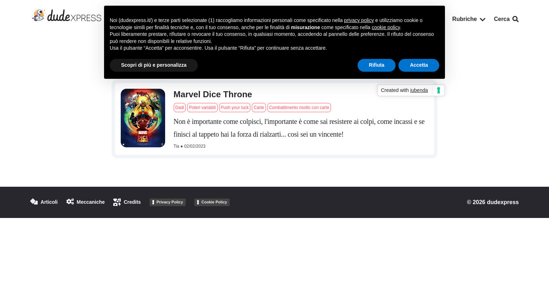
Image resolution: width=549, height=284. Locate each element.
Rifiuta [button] (377, 65)
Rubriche (468, 19)
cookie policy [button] (386, 27)
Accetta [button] (419, 65)
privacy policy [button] (359, 20)
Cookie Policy (214, 202)
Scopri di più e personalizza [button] (153, 65)
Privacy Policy (170, 202)
